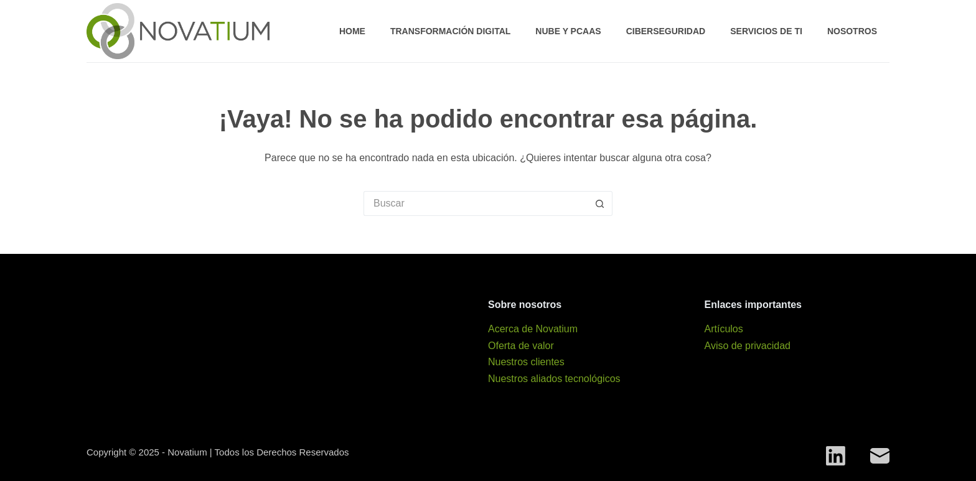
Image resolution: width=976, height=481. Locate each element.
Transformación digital (450, 31)
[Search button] (600, 203)
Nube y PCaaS (568, 31)
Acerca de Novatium (533, 329)
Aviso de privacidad (748, 345)
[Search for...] (476, 203)
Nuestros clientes (526, 362)
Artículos (724, 329)
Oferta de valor (521, 345)
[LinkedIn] (835, 455)
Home (352, 31)
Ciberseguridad (666, 31)
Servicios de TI (766, 31)
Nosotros (852, 31)
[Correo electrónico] (879, 455)
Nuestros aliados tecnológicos (554, 378)
